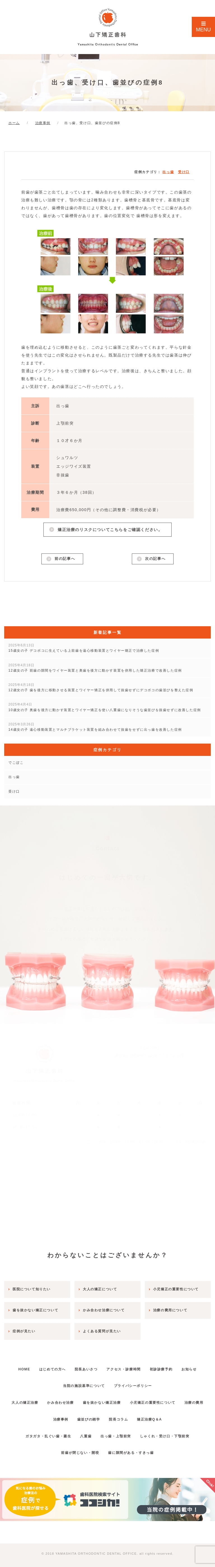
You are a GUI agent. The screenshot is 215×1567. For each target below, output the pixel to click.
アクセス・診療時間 (140, 1365)
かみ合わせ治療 (72, 1399)
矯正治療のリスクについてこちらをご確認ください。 (109, 529)
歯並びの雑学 (102, 1416)
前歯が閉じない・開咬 (78, 1449)
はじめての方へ (60, 1365)
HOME (28, 1365)
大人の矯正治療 (33, 1399)
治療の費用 (40, 1416)
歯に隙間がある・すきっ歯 (133, 1449)
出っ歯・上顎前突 (117, 1433)
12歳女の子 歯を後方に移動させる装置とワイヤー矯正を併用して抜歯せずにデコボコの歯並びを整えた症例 (100, 688)
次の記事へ (155, 559)
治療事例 (70, 1416)
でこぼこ (16, 763)
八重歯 (84, 1433)
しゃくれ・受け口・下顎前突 (170, 1433)
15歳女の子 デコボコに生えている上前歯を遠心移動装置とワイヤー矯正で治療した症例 (83, 648)
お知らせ (54, 1382)
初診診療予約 (181, 1365)
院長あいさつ (98, 1365)
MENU (203, 26)
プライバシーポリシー (149, 1382)
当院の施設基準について (96, 1382)
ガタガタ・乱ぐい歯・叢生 (42, 1433)
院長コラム (136, 1416)
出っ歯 (168, 172)
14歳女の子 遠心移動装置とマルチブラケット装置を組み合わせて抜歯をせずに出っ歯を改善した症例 (95, 727)
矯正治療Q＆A (171, 1416)
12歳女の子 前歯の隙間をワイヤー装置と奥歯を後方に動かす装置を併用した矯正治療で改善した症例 (95, 668)
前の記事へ (64, 559)
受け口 (184, 172)
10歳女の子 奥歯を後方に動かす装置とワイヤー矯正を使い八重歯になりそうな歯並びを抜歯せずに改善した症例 (104, 708)
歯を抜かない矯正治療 (118, 1399)
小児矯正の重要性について (172, 1399)
